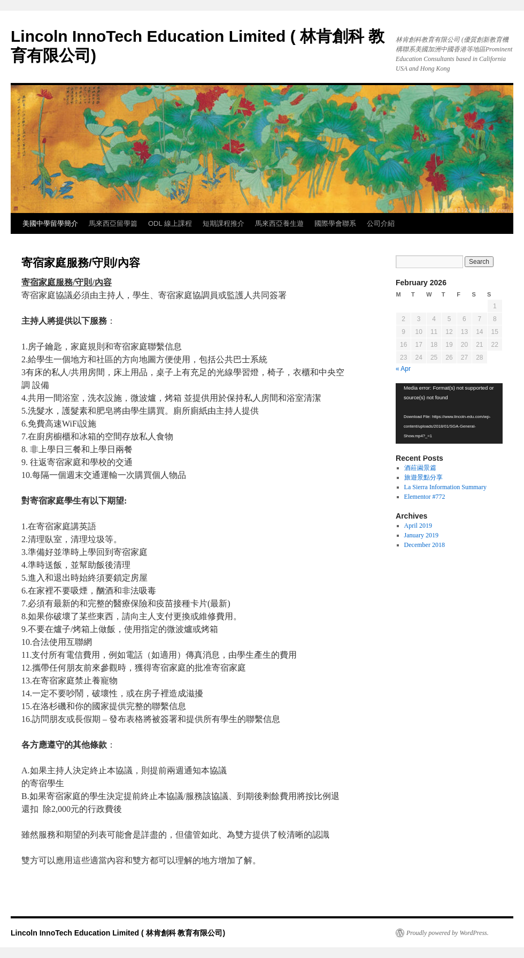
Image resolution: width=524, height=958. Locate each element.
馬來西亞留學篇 (113, 223)
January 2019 (421, 535)
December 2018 (424, 545)
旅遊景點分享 (423, 477)
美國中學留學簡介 (50, 223)
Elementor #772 (424, 496)
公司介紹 (381, 223)
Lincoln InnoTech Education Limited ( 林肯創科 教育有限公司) (118, 933)
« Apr (403, 368)
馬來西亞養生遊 (279, 223)
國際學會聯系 (335, 223)
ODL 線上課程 (170, 223)
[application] (449, 413)
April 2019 (418, 525)
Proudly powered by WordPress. (447, 933)
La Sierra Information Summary (445, 487)
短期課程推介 (223, 223)
